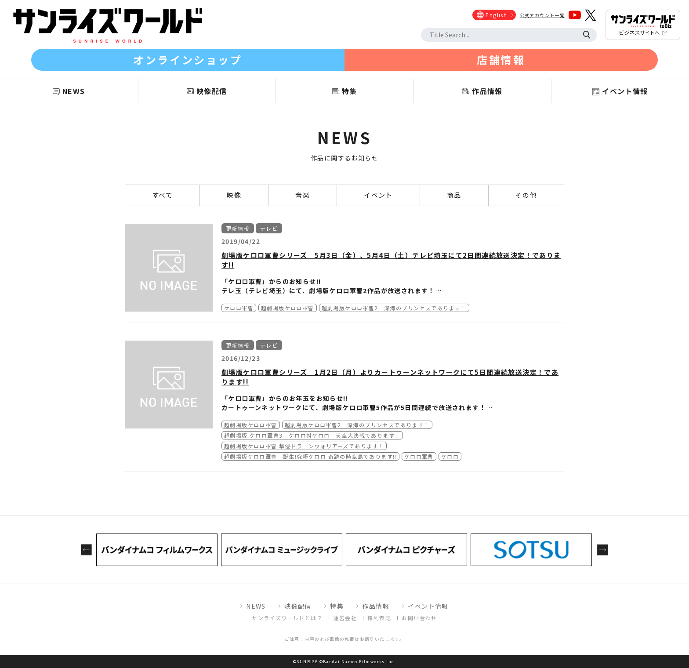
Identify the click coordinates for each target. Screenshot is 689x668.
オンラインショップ (187, 59)
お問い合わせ (419, 617)
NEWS (256, 606)
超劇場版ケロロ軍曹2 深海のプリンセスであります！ (394, 308)
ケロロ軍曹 (239, 308)
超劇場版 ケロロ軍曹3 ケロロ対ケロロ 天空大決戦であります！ (312, 435)
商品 (454, 195)
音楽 (302, 195)
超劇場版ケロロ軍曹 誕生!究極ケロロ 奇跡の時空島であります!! (310, 456)
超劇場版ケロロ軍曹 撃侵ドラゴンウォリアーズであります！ (304, 446)
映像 (234, 195)
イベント (378, 195)
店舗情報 (501, 59)
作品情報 (375, 606)
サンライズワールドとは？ (287, 617)
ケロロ (450, 456)
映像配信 (298, 606)
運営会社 (345, 617)
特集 (337, 606)
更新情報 (238, 228)
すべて (162, 195)
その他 (526, 195)
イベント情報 (428, 606)
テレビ (269, 228)
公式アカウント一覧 (542, 15)
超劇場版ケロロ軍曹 (287, 308)
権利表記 (379, 617)
